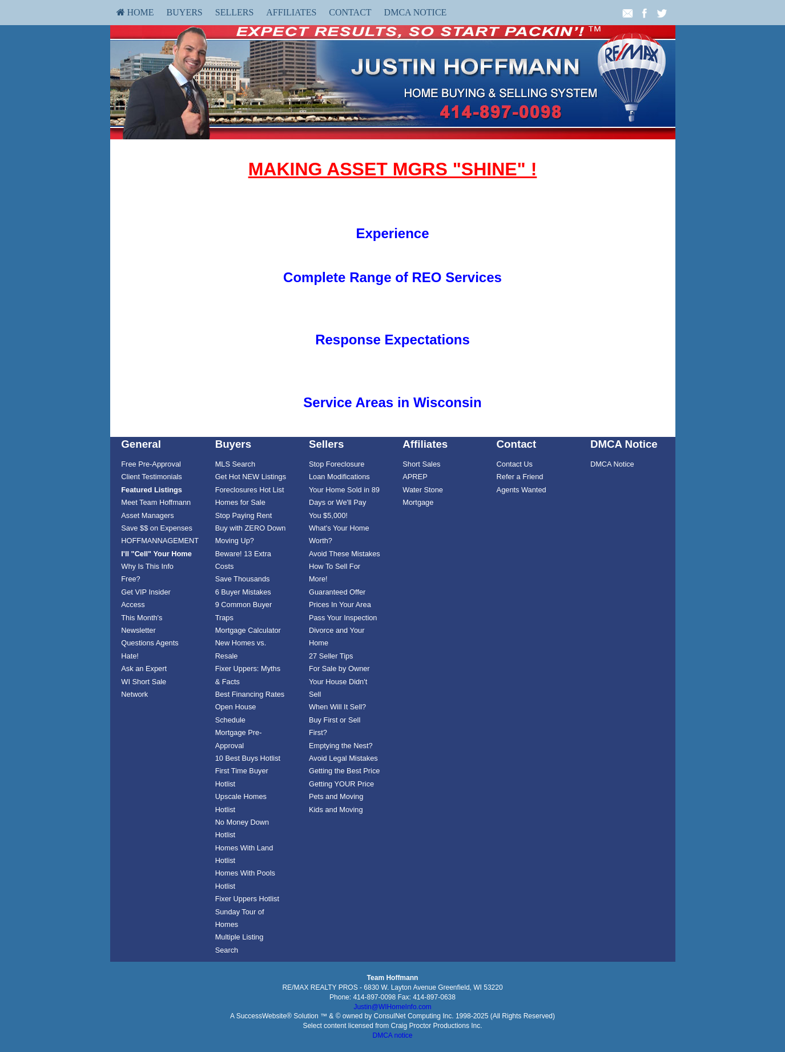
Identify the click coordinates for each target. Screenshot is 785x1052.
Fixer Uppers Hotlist (247, 898)
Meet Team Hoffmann (156, 502)
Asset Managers (147, 515)
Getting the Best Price (344, 770)
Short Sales (421, 464)
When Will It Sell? (337, 706)
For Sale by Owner (339, 668)
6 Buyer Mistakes (243, 592)
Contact (350, 12)
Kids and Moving (336, 809)
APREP (414, 476)
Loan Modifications (339, 476)
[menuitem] (135, 12)
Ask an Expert (144, 668)
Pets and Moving (336, 796)
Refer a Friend (520, 476)
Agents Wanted (521, 489)
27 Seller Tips (331, 656)
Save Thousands (242, 579)
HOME (135, 12)
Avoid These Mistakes (344, 553)
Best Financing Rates (250, 694)
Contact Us (515, 464)
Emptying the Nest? (341, 745)
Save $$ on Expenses (156, 528)
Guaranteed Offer (337, 592)
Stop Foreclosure (336, 464)
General (141, 444)
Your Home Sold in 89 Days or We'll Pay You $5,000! (344, 502)
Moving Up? (234, 540)
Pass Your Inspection (343, 617)
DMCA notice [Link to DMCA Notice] (392, 1035)
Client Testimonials (151, 476)
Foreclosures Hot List (249, 489)
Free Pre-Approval (151, 464)
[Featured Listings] (151, 489)
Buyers (185, 12)
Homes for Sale (240, 502)
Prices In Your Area (340, 604)
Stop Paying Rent (243, 515)
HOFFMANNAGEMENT (160, 540)
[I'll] (156, 553)
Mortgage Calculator (248, 630)
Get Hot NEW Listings (250, 476)
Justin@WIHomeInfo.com (392, 1007)
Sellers (234, 12)
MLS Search (235, 464)
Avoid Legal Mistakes (343, 758)
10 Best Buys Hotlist (248, 758)
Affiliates (291, 12)
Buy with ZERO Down (250, 528)
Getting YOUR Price (341, 784)
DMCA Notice (415, 12)
